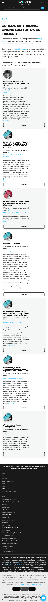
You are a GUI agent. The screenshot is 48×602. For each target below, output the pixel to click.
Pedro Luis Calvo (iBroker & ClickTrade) (14, 212)
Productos (4, 478)
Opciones (4, 504)
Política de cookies (24, 584)
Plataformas (5, 484)
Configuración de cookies (8, 551)
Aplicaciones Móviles (7, 520)
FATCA (20, 562)
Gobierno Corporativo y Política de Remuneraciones (15, 533)
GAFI (5, 564)
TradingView (5, 522)
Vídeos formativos (20, 49)
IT (44, 2)
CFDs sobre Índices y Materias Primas (12, 502)
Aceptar (32, 589)
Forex (3, 496)
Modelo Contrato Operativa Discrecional (12, 540)
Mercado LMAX (6, 507)
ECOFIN (11, 564)
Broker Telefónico (6, 525)
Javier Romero (7, 92)
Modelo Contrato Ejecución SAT (10, 543)
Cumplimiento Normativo (8, 535)
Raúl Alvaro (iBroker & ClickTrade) (13, 251)
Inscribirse (24, 125)
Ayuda (3, 486)
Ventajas (4, 476)
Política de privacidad (7, 546)
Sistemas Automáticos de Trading (10, 512)
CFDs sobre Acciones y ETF (9, 499)
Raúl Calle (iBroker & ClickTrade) (12, 322)
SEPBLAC (19, 564)
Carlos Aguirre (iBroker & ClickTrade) (13, 434)
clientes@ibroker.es (30, 466)
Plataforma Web (6, 517)
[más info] (6, 120)
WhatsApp (9, 466)
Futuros (4, 494)
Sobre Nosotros (6, 530)
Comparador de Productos (9, 491)
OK (42, 7)
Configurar (24, 589)
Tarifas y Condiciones (7, 481)
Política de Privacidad (35, 584)
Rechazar (16, 589)
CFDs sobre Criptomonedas (9, 510)
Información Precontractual (9, 538)
